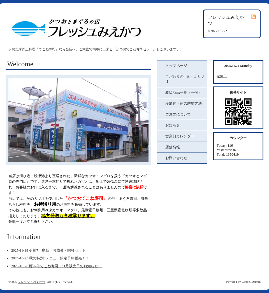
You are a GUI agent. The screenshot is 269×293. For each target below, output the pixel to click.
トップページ (176, 66)
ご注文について (178, 114)
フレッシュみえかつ (31, 281)
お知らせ (172, 125)
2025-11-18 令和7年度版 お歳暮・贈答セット (48, 250)
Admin (256, 281)
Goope (246, 281)
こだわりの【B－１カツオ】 (184, 79)
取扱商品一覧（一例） (183, 92)
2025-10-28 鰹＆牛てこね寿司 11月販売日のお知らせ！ (56, 266)
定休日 (222, 76)
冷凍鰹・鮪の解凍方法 (183, 103)
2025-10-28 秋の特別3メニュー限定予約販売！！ (50, 258)
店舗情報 (172, 147)
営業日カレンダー (179, 136)
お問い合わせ (176, 158)
